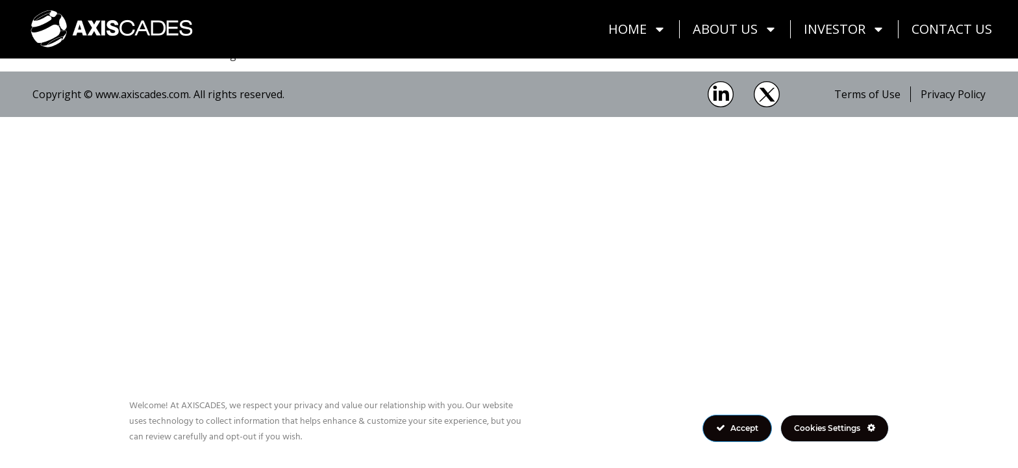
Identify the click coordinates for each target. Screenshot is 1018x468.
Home (637, 29)
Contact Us (952, 29)
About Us (735, 29)
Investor (844, 29)
